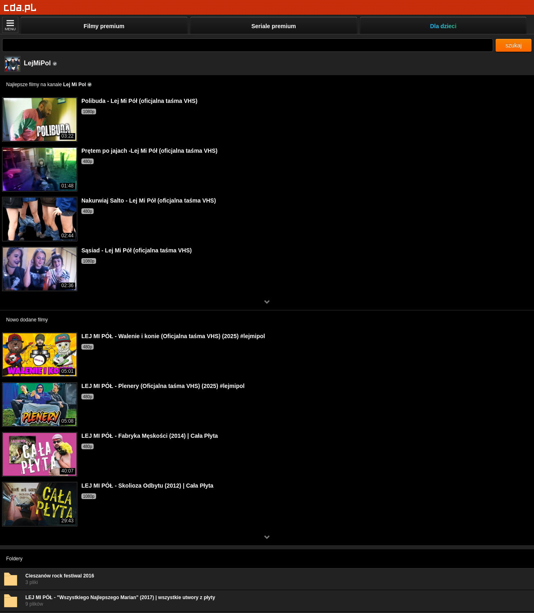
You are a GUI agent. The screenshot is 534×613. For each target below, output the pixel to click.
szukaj (513, 45)
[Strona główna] (20, 8)
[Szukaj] (247, 45)
